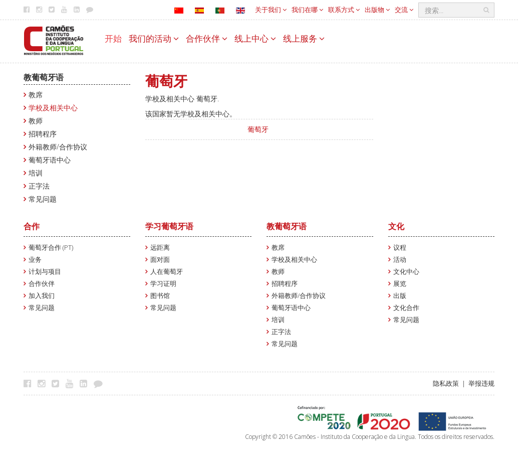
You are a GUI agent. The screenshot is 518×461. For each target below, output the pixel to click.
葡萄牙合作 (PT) (51, 247)
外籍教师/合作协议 (58, 146)
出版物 (377, 9)
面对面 (160, 259)
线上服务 (304, 38)
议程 (399, 247)
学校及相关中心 (53, 107)
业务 (35, 259)
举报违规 (481, 383)
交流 (404, 9)
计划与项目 (45, 271)
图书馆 (160, 295)
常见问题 (43, 199)
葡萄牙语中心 (50, 160)
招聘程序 (43, 133)
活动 (399, 259)
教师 (36, 120)
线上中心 (255, 38)
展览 (399, 283)
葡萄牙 (258, 129)
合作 (32, 226)
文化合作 (406, 307)
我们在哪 (307, 9)
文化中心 (406, 271)
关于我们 (271, 9)
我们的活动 (154, 38)
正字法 (39, 186)
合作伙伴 (206, 38)
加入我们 (42, 295)
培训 (36, 173)
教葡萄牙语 (44, 77)
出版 (399, 295)
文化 (396, 226)
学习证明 (163, 283)
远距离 (160, 247)
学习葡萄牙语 (169, 226)
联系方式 (344, 9)
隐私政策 (446, 383)
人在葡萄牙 (166, 271)
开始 (113, 38)
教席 (36, 94)
